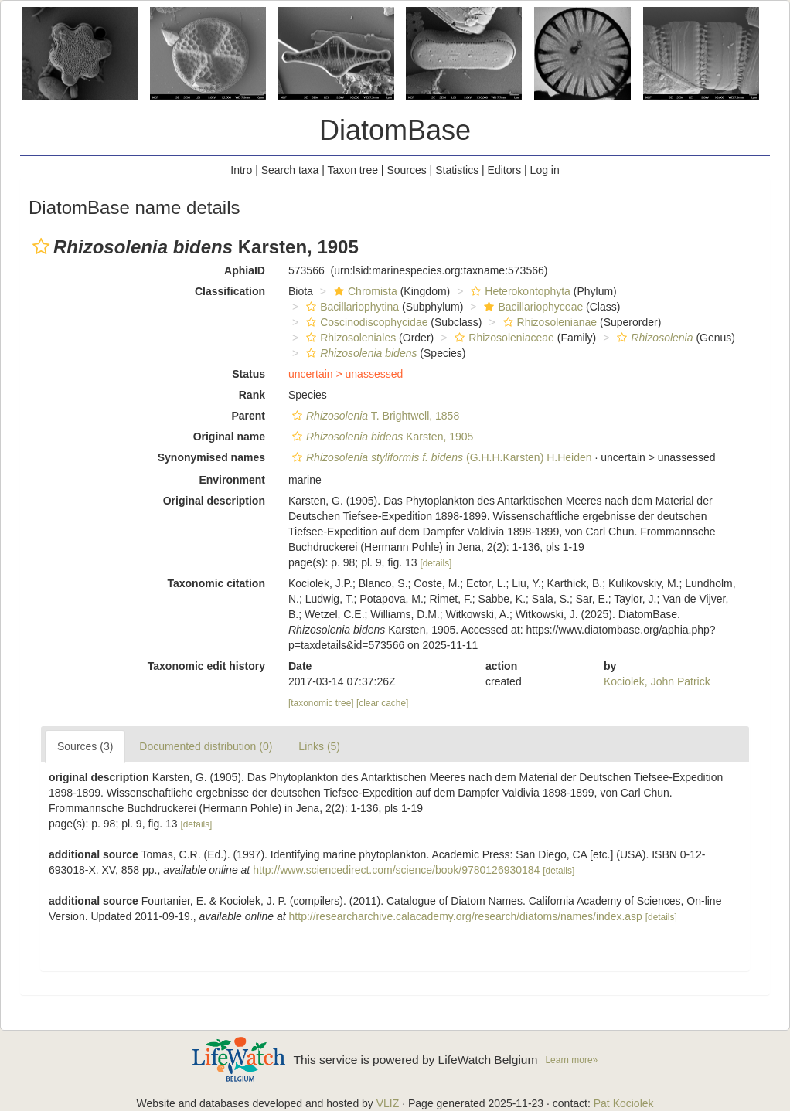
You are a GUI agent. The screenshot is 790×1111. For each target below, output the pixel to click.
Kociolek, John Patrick (657, 681)
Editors (505, 170)
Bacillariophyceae (531, 307)
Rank (252, 395)
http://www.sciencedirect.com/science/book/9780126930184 (396, 870)
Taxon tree (353, 170)
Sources (406, 170)
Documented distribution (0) (205, 746)
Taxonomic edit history (206, 666)
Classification (230, 291)
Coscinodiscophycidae (364, 322)
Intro (241, 170)
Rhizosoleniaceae (502, 337)
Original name (229, 436)
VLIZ (388, 1103)
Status (248, 374)
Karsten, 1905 (380, 436)
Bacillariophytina (350, 307)
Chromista (363, 291)
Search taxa (290, 170)
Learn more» (571, 1060)
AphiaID (244, 270)
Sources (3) (85, 746)
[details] (435, 563)
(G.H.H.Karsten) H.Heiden (440, 457)
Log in (545, 170)
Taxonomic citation (216, 583)
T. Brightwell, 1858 (373, 415)
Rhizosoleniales (349, 337)
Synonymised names (211, 457)
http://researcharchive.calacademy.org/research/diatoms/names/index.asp (465, 916)
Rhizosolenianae (548, 322)
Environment (232, 480)
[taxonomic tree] (321, 703)
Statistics (456, 170)
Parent (248, 415)
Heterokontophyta (518, 291)
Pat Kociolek (624, 1103)
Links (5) (319, 746)
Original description (214, 500)
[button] (41, 246)
